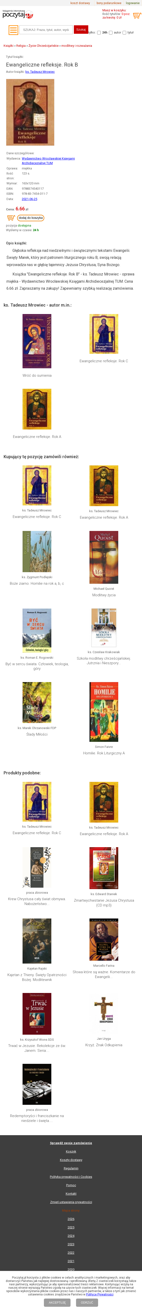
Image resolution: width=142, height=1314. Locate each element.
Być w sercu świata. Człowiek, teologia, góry (37, 666)
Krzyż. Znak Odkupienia (103, 1045)
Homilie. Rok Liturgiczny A (104, 753)
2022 (71, 1252)
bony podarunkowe (109, 3)
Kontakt (71, 1193)
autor (117, 32)
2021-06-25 (29, 199)
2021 (71, 1261)
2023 (71, 1244)
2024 (71, 1236)
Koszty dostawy (71, 1160)
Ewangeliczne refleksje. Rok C (104, 361)
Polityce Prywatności (99, 1294)
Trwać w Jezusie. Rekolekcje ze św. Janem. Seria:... (37, 1048)
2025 (71, 1227)
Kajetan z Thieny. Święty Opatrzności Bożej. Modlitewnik (36, 977)
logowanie (133, 3)
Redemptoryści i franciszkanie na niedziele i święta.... (37, 1118)
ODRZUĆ (87, 1302)
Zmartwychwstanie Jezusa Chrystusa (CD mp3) (104, 902)
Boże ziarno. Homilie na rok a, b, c (37, 583)
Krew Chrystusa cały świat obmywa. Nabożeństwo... (37, 901)
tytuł (131, 32)
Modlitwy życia (104, 595)
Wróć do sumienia (37, 375)
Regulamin (71, 1168)
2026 (71, 1219)
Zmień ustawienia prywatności (71, 1202)
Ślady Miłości (36, 734)
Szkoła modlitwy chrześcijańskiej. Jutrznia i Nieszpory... (104, 660)
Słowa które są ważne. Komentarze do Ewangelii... (104, 974)
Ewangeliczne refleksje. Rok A (37, 437)
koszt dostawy (80, 3)
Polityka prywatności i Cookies (71, 1177)
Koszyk (71, 1151)
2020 (71, 1269)
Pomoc (71, 1185)
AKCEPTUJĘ (57, 1302)
